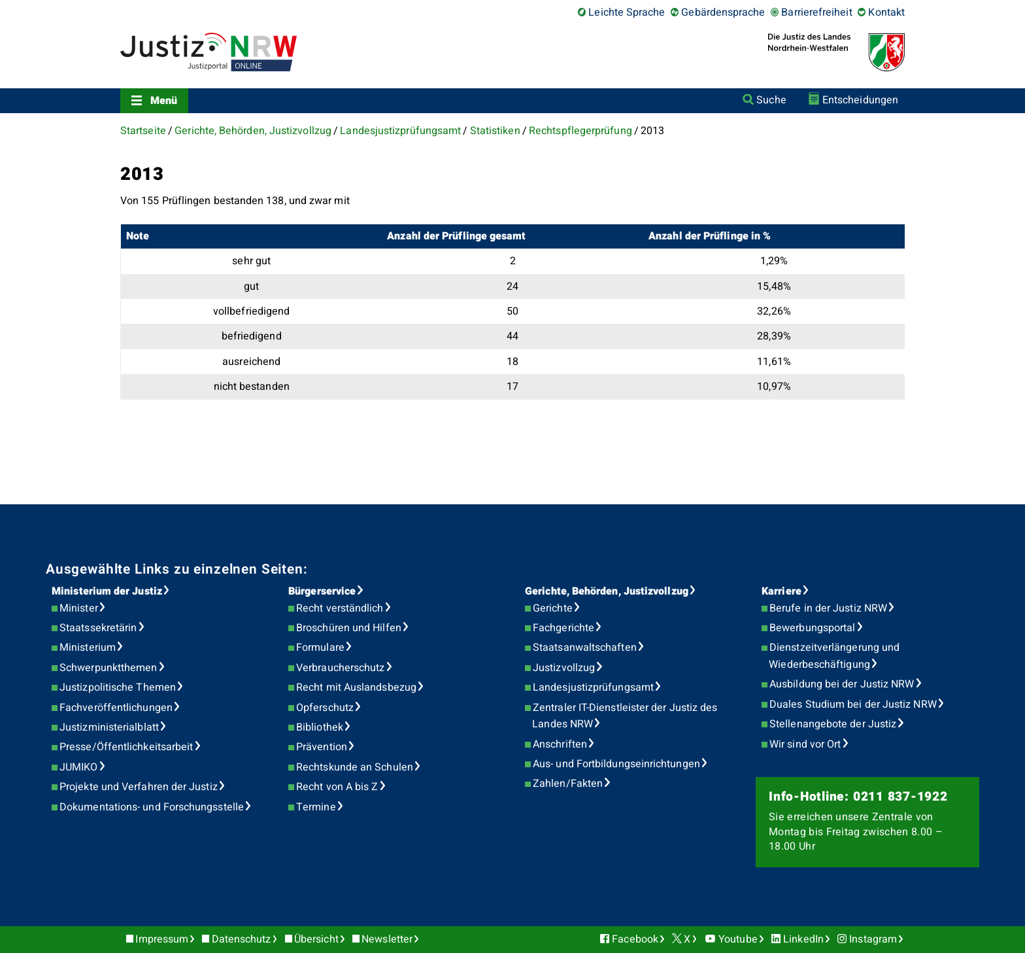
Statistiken (495, 131)
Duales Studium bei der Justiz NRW (853, 704)
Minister (78, 608)
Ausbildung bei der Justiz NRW (841, 684)
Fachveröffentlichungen (116, 708)
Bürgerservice (322, 591)
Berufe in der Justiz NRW (828, 608)
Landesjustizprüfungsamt (400, 131)
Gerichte (553, 608)
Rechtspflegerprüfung (580, 131)
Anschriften (560, 744)
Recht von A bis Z (337, 787)
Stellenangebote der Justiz (832, 724)
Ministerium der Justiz (107, 591)
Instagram (873, 939)
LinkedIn (803, 939)
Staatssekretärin (98, 628)
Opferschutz (325, 708)
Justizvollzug (564, 668)
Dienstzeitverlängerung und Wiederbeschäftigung (834, 656)
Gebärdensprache (723, 12)
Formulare (320, 647)
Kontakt (886, 12)
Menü (163, 101)
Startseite (143, 131)
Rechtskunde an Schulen (354, 767)
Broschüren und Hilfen (348, 628)
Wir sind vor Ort (805, 744)
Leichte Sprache (626, 12)
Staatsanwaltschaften (585, 647)
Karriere (781, 591)
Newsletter (386, 939)
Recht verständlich (339, 608)
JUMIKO (78, 767)
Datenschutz (241, 939)
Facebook (635, 939)
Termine (316, 807)
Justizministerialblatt (109, 727)
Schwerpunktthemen (108, 668)
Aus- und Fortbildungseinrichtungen (616, 764)
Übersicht (316, 939)
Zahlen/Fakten (568, 783)
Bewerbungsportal (812, 628)
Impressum (161, 939)
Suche (771, 100)
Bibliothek (319, 727)
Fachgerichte (563, 628)
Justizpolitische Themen (117, 687)
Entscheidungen (860, 100)
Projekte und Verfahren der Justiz (138, 787)
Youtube (738, 939)
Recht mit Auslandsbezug (356, 687)
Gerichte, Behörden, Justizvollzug (253, 131)
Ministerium (87, 647)
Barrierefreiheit (816, 12)
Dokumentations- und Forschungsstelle (151, 807)
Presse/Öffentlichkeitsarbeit (126, 747)
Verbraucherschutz (340, 668)
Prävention (321, 747)
